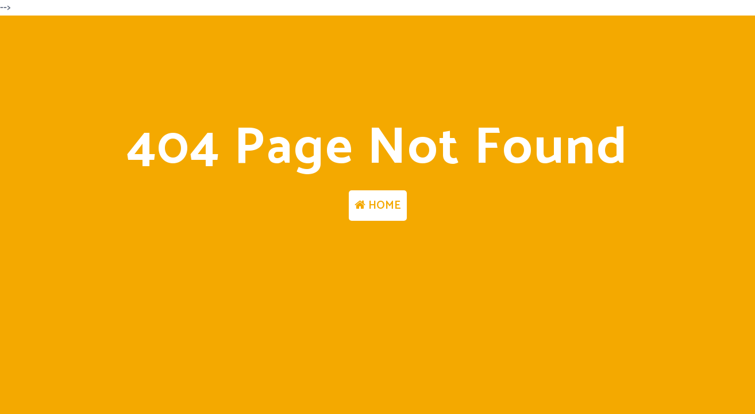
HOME (378, 205)
